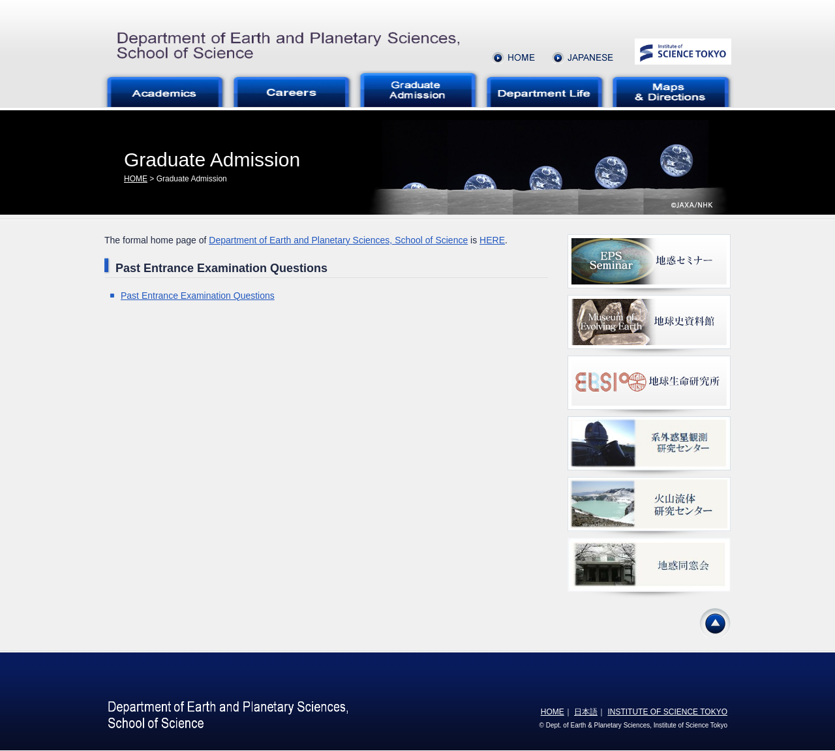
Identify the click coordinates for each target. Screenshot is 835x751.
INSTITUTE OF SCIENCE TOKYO (667, 711)
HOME (135, 178)
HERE (492, 240)
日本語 (586, 711)
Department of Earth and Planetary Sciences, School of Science (338, 240)
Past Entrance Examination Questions (198, 295)
